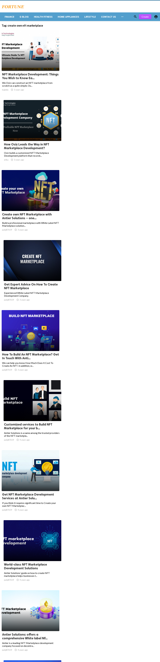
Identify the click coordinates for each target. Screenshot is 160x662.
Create (145, 17)
